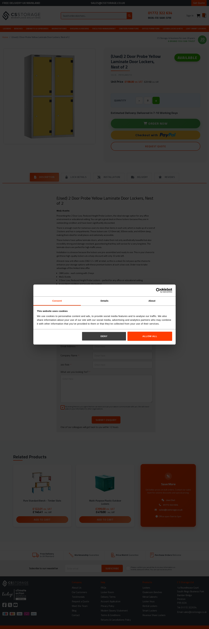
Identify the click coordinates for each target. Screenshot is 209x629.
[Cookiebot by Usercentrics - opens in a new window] (158, 290)
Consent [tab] (57, 300)
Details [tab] (104, 300)
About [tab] (151, 300)
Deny (104, 336)
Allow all (149, 336)
